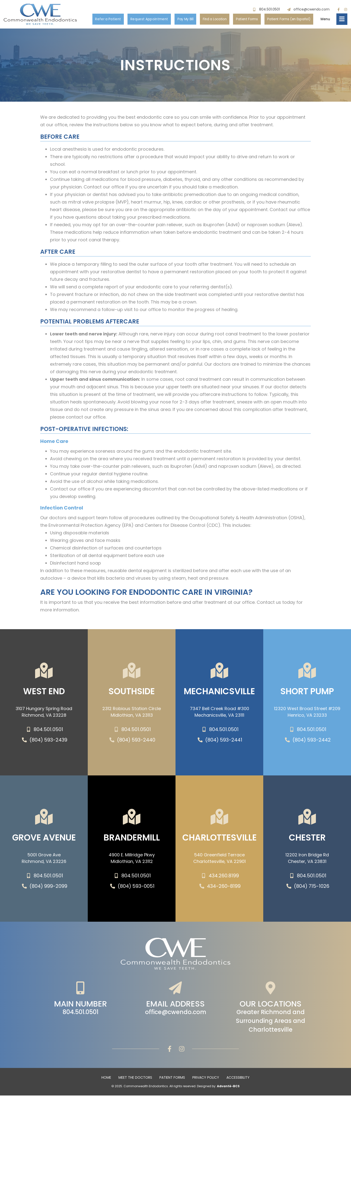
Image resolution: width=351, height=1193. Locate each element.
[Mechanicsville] (219, 671)
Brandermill (132, 840)
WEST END (44, 693)
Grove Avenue (44, 840)
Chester (307, 840)
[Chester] (307, 817)
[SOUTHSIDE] (132, 671)
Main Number (80, 1004)
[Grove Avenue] (44, 817)
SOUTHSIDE (131, 693)
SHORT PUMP (307, 693)
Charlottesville (219, 840)
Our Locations (271, 1004)
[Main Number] (80, 988)
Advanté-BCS (228, 1086)
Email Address (175, 1004)
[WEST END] (44, 671)
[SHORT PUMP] (307, 671)
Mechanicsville (219, 693)
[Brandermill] (132, 817)
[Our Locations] (270, 988)
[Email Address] (175, 988)
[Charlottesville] (219, 817)
